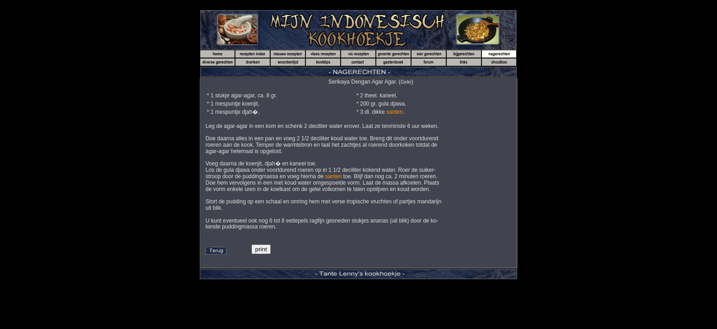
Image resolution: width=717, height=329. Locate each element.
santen (394, 112)
